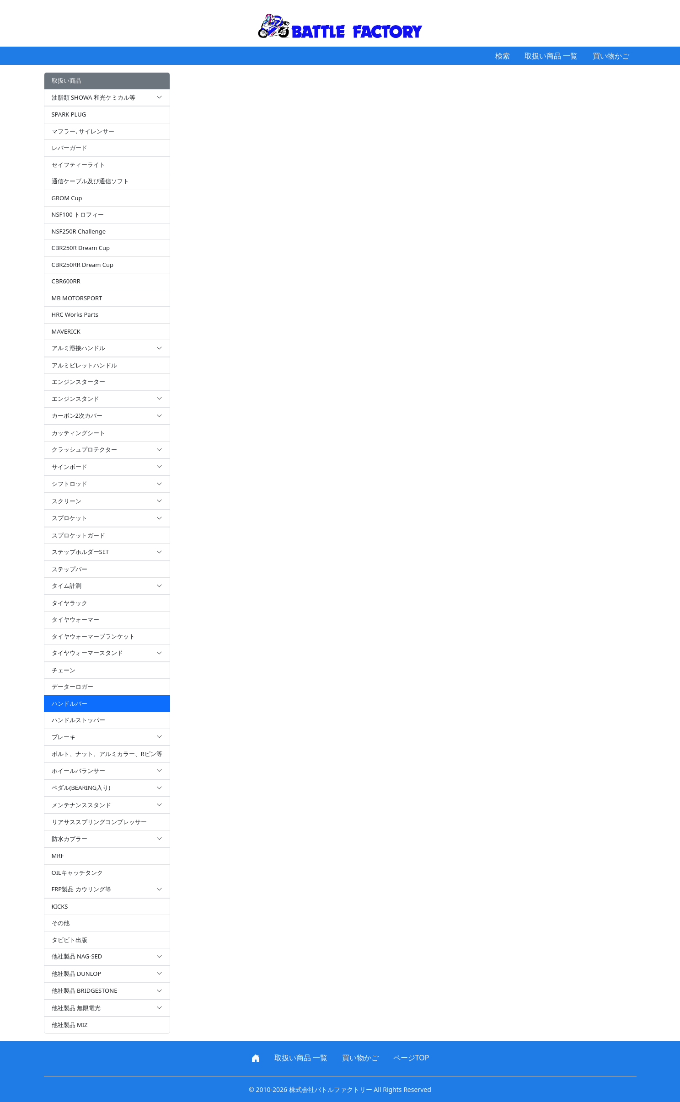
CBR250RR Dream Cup (83, 265)
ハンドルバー (69, 703)
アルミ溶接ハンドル (107, 348)
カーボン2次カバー (107, 416)
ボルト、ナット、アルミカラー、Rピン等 (107, 754)
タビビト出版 (69, 940)
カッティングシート (78, 433)
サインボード (107, 467)
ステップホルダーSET (107, 552)
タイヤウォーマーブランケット (93, 636)
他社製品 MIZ (70, 1025)
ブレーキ (107, 737)
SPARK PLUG (69, 114)
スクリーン (107, 501)
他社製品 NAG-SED (107, 956)
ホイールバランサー (107, 771)
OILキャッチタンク (77, 872)
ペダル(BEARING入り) (107, 788)
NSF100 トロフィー (78, 214)
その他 (61, 923)
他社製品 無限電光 (107, 1008)
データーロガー (72, 686)
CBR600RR (66, 281)
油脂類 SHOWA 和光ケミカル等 (107, 97)
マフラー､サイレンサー (83, 131)
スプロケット (107, 518)
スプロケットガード (78, 535)
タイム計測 (107, 586)
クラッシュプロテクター (107, 449)
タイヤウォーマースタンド (107, 653)
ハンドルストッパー (78, 720)
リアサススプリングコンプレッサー (99, 822)
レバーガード (69, 148)
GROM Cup (67, 198)
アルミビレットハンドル (84, 365)
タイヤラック (69, 603)
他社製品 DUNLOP (107, 974)
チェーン (63, 670)
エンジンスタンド (107, 399)
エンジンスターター (78, 382)
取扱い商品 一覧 (551, 56)
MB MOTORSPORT (77, 298)
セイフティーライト (78, 164)
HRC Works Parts (75, 314)
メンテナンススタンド (107, 805)
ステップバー (69, 569)
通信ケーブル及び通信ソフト (90, 181)
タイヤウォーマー (75, 619)
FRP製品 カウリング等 (107, 889)
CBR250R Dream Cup (81, 248)
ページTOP (411, 1058)
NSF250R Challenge (79, 231)
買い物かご (611, 56)
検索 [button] (502, 56)
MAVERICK (66, 331)
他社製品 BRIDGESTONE (107, 991)
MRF (58, 856)
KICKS (60, 906)
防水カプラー (107, 839)
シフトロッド (107, 484)
